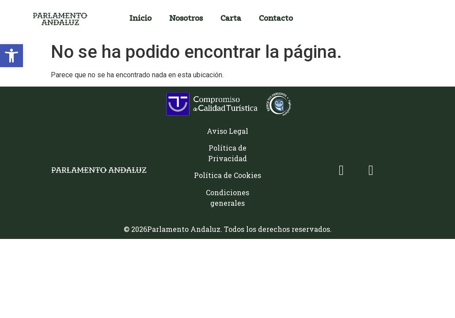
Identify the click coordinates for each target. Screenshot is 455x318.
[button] (11, 55)
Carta (230, 19)
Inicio (140, 19)
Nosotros (186, 19)
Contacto (276, 19)
